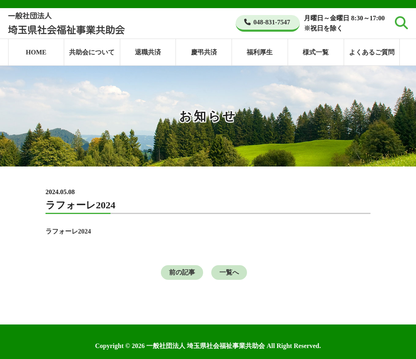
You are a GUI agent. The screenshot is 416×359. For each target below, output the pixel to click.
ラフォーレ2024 (68, 231)
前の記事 (182, 272)
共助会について (92, 52)
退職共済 (148, 52)
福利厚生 (260, 52)
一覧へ (229, 272)
